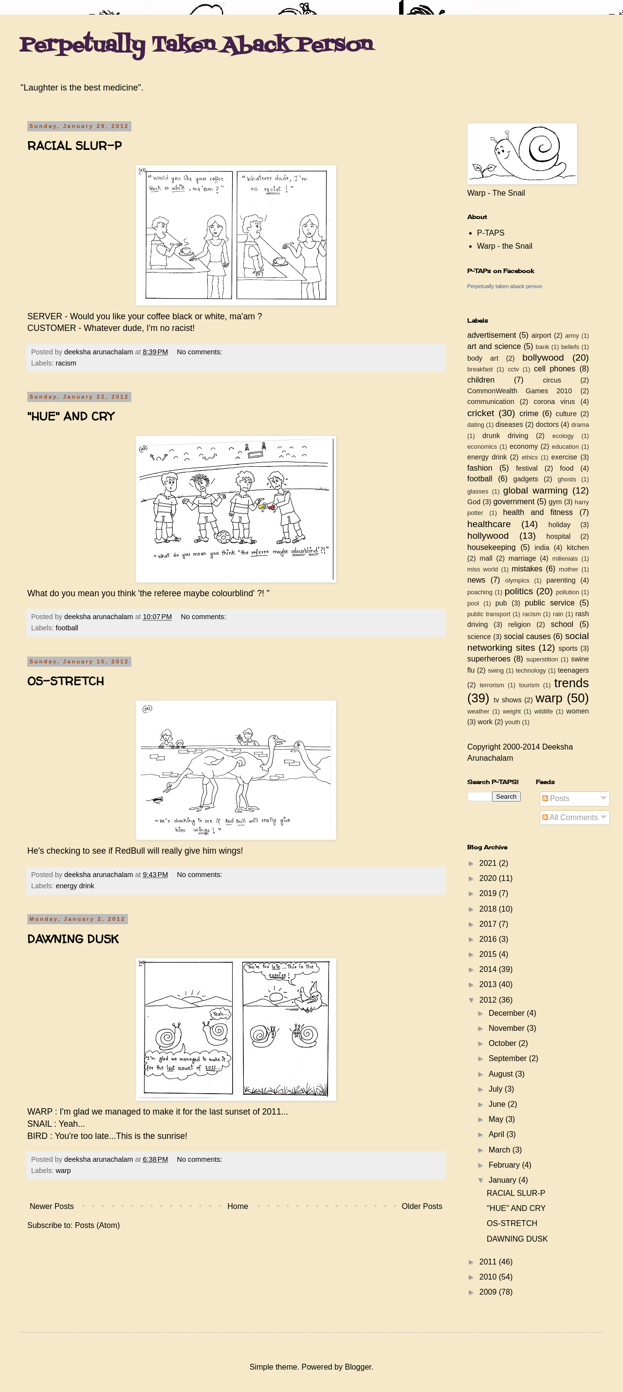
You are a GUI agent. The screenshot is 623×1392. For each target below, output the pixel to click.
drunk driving (505, 436)
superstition (542, 659)
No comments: (200, 352)
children (481, 380)
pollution (567, 592)
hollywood (488, 536)
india (541, 547)
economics (482, 446)
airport (541, 335)
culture (566, 414)
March (501, 1150)
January (503, 1180)
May (497, 1119)
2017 (489, 924)
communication (490, 401)
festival (527, 468)
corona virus (554, 401)
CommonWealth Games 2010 (519, 391)
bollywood (543, 357)
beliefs (570, 346)
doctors (547, 424)
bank (543, 346)
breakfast (480, 369)
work (485, 722)
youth (512, 722)
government (514, 501)
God (473, 502)
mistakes (527, 569)
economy (524, 446)
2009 (489, 1292)
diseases (509, 424)
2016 (489, 939)
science (479, 637)
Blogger (358, 1367)
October (503, 1043)
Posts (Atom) (97, 1225)
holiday (560, 525)
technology (531, 670)
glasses (477, 491)
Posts (555, 798)
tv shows (508, 700)
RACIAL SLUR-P (74, 146)
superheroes (489, 659)
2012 (489, 1000)
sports (568, 648)
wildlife (543, 711)
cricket (480, 413)
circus (552, 380)
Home (237, 1206)
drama (580, 424)
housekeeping (491, 547)
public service (549, 603)
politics (519, 591)
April (497, 1134)
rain (558, 614)
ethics (530, 457)
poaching (480, 592)
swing (496, 670)
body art (482, 358)
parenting (560, 580)
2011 (489, 1262)
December (508, 1013)
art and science (494, 346)
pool (473, 603)
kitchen (578, 547)
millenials (565, 558)
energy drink (74, 886)
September (509, 1058)
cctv (513, 369)
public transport (489, 614)
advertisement (491, 335)
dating (475, 424)
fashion (480, 468)
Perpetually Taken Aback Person (195, 45)
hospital (559, 536)
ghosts (567, 479)
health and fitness (538, 512)
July (497, 1089)
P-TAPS (491, 233)
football (66, 628)
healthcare (489, 524)
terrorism (491, 685)
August (502, 1074)
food (566, 468)
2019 (489, 893)
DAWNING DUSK (73, 939)
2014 (489, 969)
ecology (563, 436)
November (508, 1028)
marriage (522, 558)
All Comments (570, 817)
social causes (527, 636)
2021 (489, 863)
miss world (482, 569)
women (578, 711)
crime (528, 413)
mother (568, 569)
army (572, 335)
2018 (489, 909)
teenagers (573, 670)
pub (501, 603)
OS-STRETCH (65, 681)
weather (478, 711)
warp (63, 1170)
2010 (489, 1277)
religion (519, 624)
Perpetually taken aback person (504, 286)
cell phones (554, 369)
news (476, 580)
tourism (529, 685)
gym (555, 502)
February (505, 1165)
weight (512, 711)
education (565, 446)
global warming (535, 490)
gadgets (525, 479)
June (498, 1104)
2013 (489, 984)
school (562, 624)
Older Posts (422, 1206)
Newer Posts (52, 1206)
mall (485, 558)
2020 (489, 878)
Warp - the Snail (504, 246)
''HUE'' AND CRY (70, 416)
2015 (489, 954)
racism (65, 363)
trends (571, 683)
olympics (517, 580)
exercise (564, 457)
